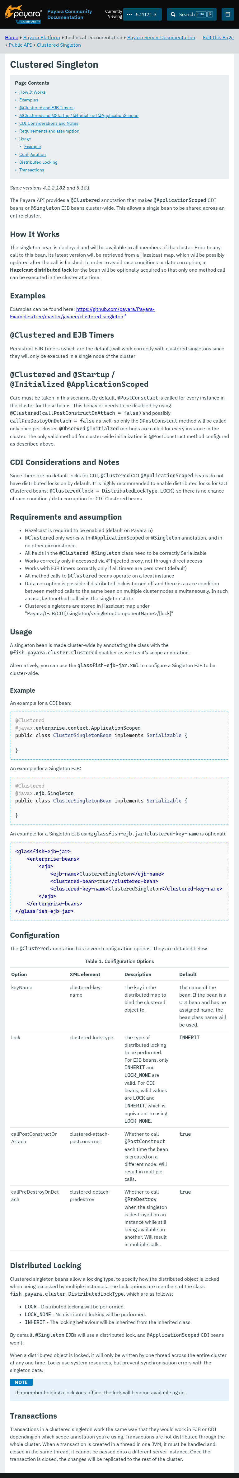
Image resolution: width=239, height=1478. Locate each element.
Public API (20, 45)
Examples (28, 100)
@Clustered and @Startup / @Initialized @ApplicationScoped (78, 116)
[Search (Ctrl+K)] (192, 14)
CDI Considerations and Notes (48, 123)
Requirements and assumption (49, 131)
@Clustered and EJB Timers (46, 108)
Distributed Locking (38, 162)
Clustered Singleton (59, 45)
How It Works (32, 92)
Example (32, 147)
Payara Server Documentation (161, 37)
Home (11, 37)
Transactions (31, 170)
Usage (25, 139)
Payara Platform (41, 37)
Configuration (32, 154)
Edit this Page (218, 37)
